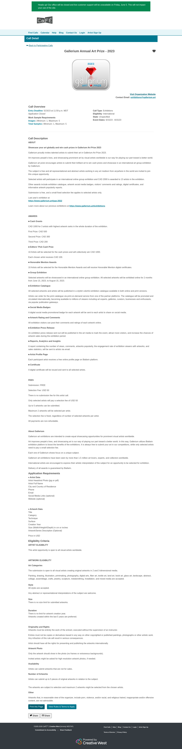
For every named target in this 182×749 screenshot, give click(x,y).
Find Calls (33, 33)
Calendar (45, 33)
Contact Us (71, 33)
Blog (61, 33)
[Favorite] (154, 51)
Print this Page (36, 707)
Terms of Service (109, 732)
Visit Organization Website (143, 94)
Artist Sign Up (94, 33)
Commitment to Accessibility (46, 730)
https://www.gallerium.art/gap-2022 (45, 201)
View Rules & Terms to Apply (62, 707)
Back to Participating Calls (39, 45)
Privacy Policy (122, 732)
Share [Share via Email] (46, 715)
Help (54, 33)
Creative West (55, 726)
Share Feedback (66, 730)
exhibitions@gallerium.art (143, 97)
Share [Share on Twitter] (34, 715)
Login (82, 33)
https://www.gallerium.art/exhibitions (87, 206)
